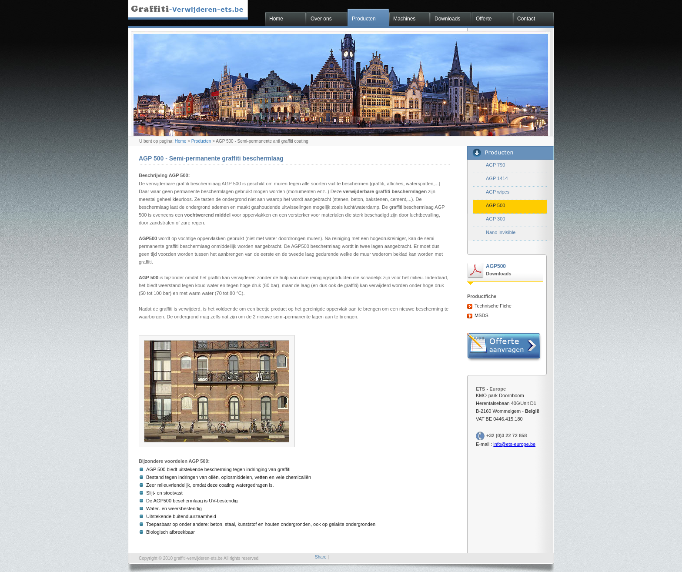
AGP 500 (495, 205)
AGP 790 (495, 164)
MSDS (481, 315)
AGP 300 (495, 218)
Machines (404, 19)
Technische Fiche (493, 305)
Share (321, 557)
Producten (364, 19)
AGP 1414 (497, 178)
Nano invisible (500, 232)
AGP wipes (497, 191)
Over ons (321, 19)
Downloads (447, 19)
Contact (526, 19)
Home (276, 19)
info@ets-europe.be (514, 444)
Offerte (483, 19)
